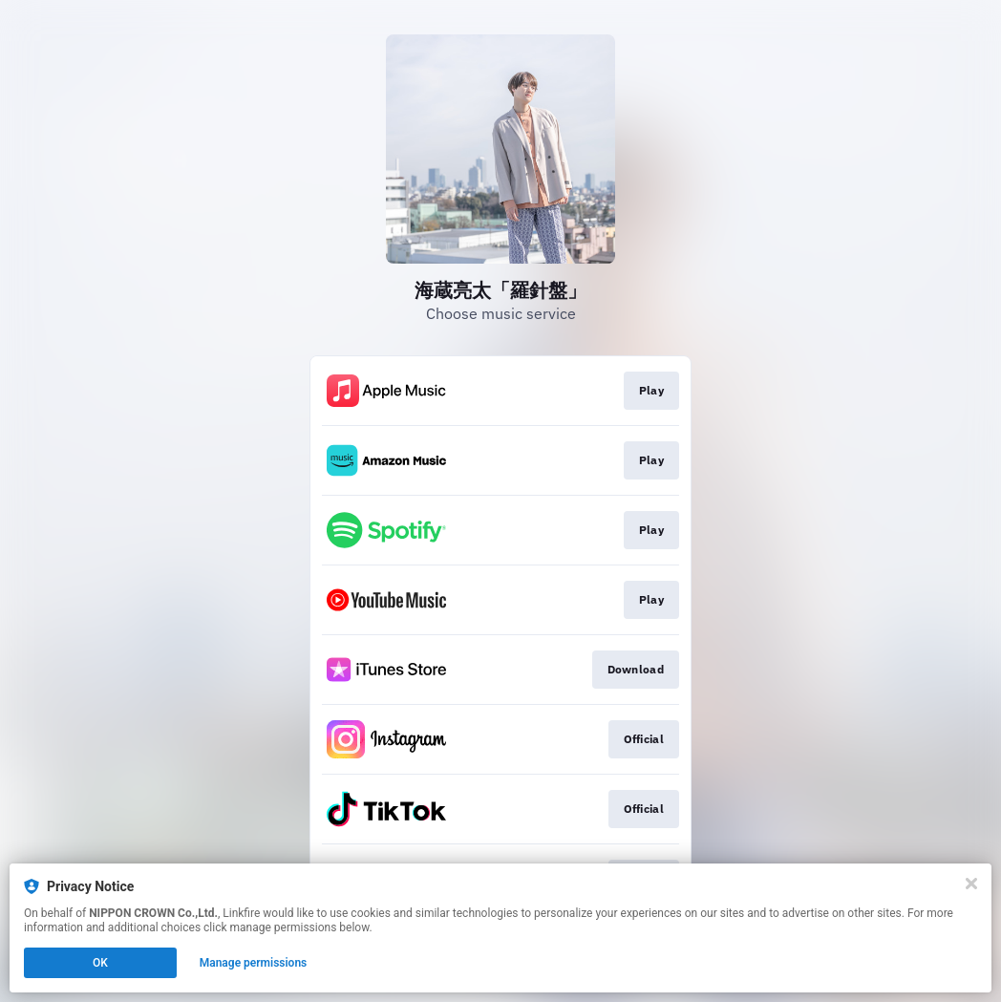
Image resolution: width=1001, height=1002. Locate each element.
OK (100, 963)
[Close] (971, 883)
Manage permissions (254, 963)
